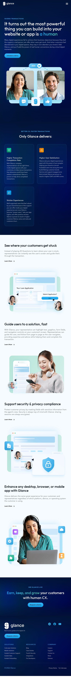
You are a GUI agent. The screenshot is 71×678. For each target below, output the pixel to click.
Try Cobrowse (63, 668)
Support (50, 650)
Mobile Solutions (9, 650)
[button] (67, 4)
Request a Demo (35, 605)
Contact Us (51, 653)
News (49, 656)
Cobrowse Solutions (10, 648)
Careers (50, 648)
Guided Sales (8, 656)
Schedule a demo (12, 56)
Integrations (29, 656)
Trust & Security (30, 653)
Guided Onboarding (10, 658)
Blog (27, 648)
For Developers (30, 658)
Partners (50, 658)
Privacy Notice (53, 668)
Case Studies (30, 650)
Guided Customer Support (12, 653)
